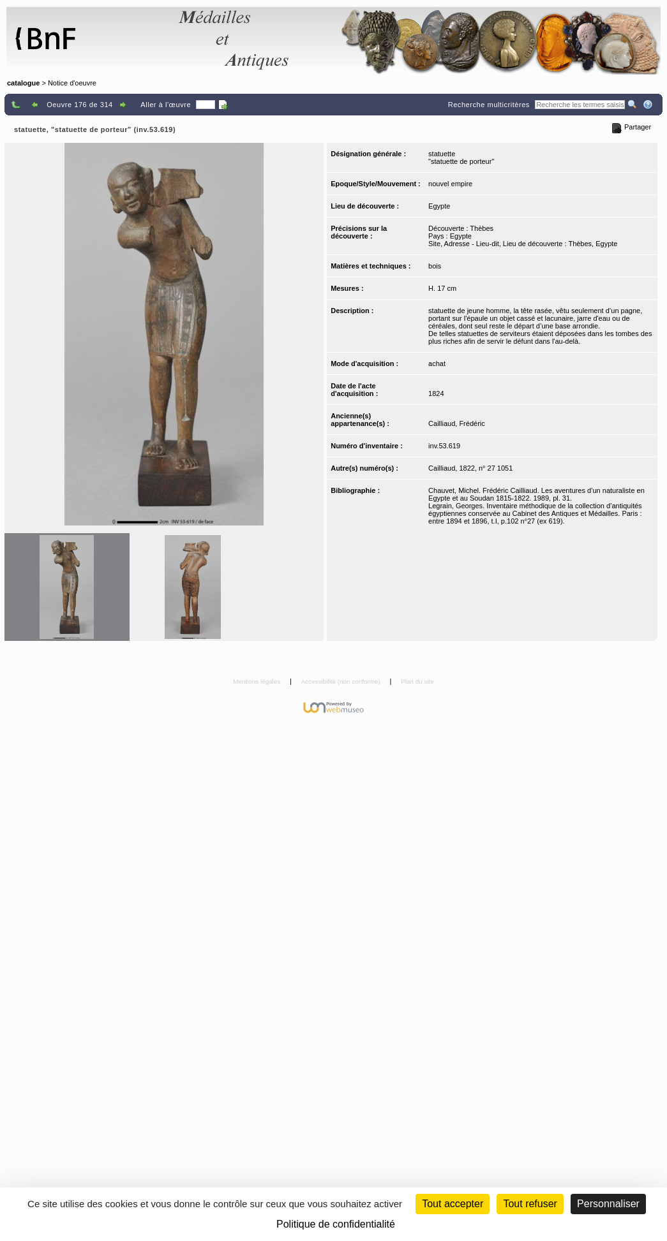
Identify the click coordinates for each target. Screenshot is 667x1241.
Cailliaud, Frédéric (456, 423)
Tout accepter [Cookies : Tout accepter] (452, 1203)
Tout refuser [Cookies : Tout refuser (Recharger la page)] (530, 1203)
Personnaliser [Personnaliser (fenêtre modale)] (608, 1203)
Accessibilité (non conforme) (341, 681)
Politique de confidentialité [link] (335, 1224)
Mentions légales (257, 681)
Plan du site (417, 681)
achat (437, 363)
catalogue (23, 83)
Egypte (439, 206)
